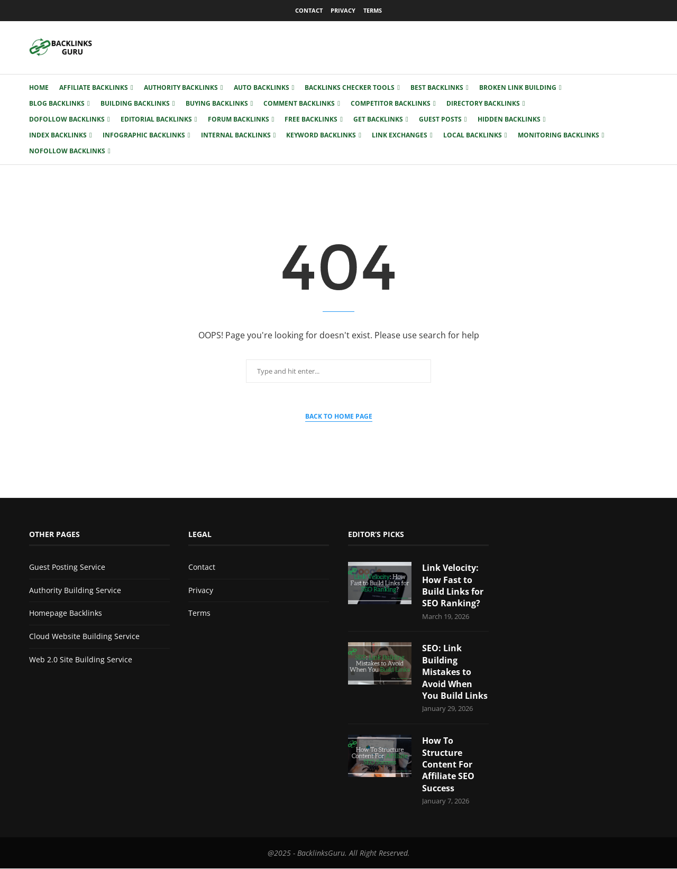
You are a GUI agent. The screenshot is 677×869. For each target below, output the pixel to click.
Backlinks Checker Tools (350, 87)
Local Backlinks (472, 135)
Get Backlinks (378, 119)
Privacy (343, 10)
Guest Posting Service (67, 567)
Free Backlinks (311, 119)
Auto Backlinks (261, 87)
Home (39, 87)
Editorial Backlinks (156, 119)
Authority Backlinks (181, 87)
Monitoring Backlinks (558, 135)
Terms (372, 10)
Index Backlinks (58, 135)
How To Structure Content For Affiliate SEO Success (448, 764)
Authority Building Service (75, 590)
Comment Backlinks (299, 103)
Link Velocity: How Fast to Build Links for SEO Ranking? (452, 585)
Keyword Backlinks (321, 135)
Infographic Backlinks (144, 135)
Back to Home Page (338, 416)
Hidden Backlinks (509, 119)
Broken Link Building (517, 87)
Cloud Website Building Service (84, 636)
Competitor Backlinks (391, 103)
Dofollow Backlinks (67, 119)
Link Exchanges (399, 135)
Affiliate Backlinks (93, 87)
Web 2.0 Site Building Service (80, 659)
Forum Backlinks (238, 119)
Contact (309, 10)
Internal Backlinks (236, 135)
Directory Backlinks (483, 103)
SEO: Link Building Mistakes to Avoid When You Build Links (455, 672)
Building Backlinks (135, 103)
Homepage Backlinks (65, 613)
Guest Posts (440, 119)
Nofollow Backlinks (67, 150)
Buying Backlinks (217, 103)
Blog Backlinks (57, 103)
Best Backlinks (436, 87)
